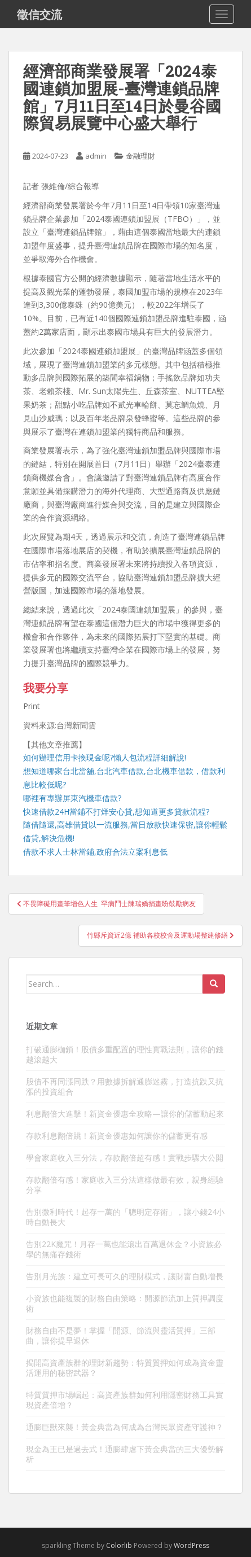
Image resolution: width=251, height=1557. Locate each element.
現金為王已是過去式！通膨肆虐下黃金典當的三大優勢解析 (124, 1454)
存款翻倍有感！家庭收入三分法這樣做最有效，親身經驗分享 (124, 1184)
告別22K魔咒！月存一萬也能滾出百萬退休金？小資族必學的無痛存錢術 (124, 1249)
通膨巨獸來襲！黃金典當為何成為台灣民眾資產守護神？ (124, 1427)
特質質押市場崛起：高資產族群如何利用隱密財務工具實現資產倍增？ (124, 1399)
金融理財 (140, 156)
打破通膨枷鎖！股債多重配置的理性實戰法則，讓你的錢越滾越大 (124, 1054)
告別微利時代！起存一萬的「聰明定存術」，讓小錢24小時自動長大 (125, 1216)
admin (96, 156)
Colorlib (119, 1545)
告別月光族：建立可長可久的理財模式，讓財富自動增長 (124, 1276)
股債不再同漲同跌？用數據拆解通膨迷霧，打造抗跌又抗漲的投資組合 (124, 1086)
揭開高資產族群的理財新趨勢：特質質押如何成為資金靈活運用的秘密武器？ (124, 1367)
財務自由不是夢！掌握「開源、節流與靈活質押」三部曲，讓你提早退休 (120, 1335)
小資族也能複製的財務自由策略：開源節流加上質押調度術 (124, 1303)
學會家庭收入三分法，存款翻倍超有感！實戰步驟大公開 (124, 1157)
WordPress (191, 1545)
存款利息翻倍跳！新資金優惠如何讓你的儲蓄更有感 (117, 1135)
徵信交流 (39, 14)
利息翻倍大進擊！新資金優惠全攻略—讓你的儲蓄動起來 (125, 1113)
